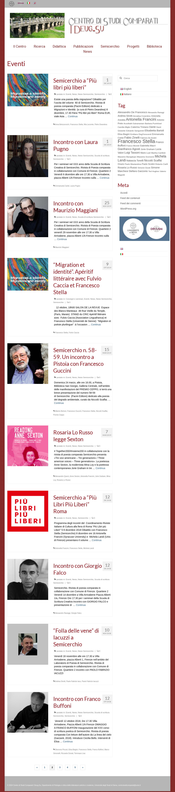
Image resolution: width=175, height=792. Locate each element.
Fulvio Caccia (74, 333)
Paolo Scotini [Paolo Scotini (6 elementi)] (148, 164)
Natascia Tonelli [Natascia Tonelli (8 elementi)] (135, 160)
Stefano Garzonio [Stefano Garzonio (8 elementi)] (138, 171)
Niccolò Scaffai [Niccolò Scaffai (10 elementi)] (153, 160)
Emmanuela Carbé (62, 186)
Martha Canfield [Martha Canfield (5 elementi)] (158, 153)
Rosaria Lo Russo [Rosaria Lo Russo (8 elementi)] (127, 167)
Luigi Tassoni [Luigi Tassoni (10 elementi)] (132, 152)
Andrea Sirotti (60, 681)
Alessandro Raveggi (62, 613)
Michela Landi (88, 548)
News (74, 94)
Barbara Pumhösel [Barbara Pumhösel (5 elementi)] (153, 123)
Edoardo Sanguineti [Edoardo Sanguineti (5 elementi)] (135, 130)
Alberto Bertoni (60, 411)
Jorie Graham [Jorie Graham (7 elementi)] (148, 149)
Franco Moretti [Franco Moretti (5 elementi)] (132, 146)
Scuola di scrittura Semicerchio (91, 217)
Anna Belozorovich (62, 124)
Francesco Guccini (74, 411)
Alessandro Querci (62, 476)
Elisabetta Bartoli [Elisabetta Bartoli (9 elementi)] (154, 130)
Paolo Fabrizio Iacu (73, 681)
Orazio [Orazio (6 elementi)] (121, 164)
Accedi (123, 192)
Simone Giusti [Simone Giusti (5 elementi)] (144, 168)
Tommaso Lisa (79, 753)
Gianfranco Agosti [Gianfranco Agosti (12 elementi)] (129, 149)
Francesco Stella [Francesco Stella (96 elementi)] (136, 141)
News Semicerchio (85, 94)
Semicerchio (100, 94)
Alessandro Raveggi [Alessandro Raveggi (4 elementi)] (156, 112)
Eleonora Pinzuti (61, 750)
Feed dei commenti (130, 203)
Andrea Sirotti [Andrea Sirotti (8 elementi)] (125, 115)
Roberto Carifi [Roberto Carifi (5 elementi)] (161, 164)
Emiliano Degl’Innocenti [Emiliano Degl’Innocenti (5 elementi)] (140, 134)
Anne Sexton (75, 476)
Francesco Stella (76, 124)
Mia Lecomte (89, 124)
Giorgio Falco (76, 613)
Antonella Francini (87, 476)
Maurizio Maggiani (62, 247)
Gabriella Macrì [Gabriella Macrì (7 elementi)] (148, 145)
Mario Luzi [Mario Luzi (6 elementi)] (145, 153)
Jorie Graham (100, 476)
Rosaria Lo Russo (63, 480)
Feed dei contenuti (130, 198)
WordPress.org (128, 208)
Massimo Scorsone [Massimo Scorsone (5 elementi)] (145, 157)
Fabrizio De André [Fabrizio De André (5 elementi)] (148, 138)
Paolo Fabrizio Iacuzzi (90, 681)
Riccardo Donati (67, 753)
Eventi (68, 94)
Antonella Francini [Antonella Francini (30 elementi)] (141, 119)
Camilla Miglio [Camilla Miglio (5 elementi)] (124, 127)
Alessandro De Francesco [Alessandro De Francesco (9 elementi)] (132, 112)
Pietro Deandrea (101, 124)
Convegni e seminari (74, 299)
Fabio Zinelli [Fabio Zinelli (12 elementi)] (132, 137)
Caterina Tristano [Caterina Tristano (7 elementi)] (140, 127)
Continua (73, 116)
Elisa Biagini (73, 750)
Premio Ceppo (58, 415)
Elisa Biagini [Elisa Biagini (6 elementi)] (124, 134)
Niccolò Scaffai (101, 411)
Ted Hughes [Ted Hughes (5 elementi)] (153, 171)
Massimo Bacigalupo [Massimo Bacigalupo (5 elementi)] (127, 157)
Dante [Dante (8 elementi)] (152, 127)
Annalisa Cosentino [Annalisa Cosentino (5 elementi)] (142, 116)
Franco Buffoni (98, 750)
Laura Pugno (75, 186)
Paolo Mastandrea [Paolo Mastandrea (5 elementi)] (133, 164)
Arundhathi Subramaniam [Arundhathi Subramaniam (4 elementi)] (134, 124)
